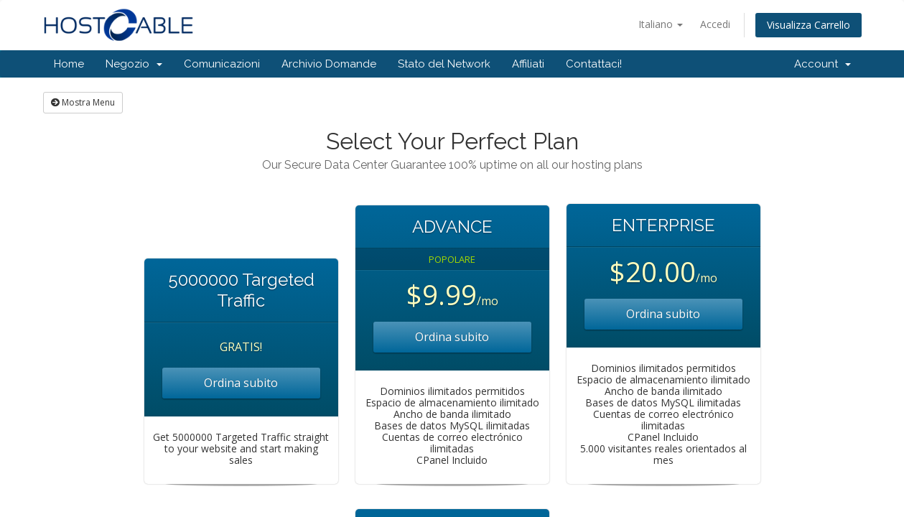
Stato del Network (444, 63)
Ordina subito (241, 383)
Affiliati (528, 63)
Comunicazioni (222, 63)
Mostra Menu (83, 102)
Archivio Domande (328, 63)
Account (822, 63)
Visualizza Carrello (808, 25)
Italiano (660, 24)
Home (69, 63)
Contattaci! (594, 63)
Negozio (134, 63)
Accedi (715, 24)
